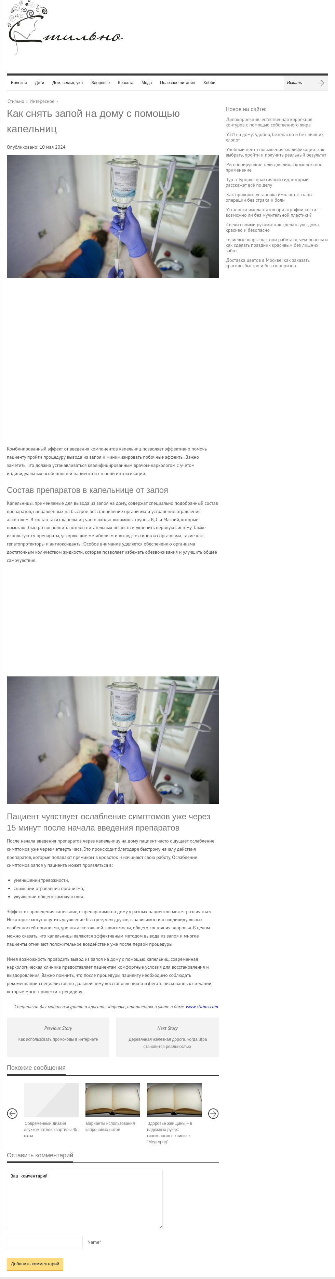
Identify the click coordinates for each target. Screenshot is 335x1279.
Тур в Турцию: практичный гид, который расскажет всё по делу (267, 182)
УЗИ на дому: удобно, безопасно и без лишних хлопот (275, 137)
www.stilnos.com (202, 1007)
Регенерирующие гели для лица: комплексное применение (274, 167)
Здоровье (101, 82)
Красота (125, 82)
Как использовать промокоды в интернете (58, 1039)
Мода (147, 82)
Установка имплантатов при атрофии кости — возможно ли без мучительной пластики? (273, 212)
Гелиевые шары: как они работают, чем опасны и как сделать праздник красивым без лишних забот (277, 245)
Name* (94, 1242)
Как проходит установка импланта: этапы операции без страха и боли (269, 197)
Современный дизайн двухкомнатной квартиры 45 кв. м (50, 1129)
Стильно (16, 101)
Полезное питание (177, 82)
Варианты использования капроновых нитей (110, 1126)
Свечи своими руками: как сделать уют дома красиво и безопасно (272, 227)
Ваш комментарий (85, 1199)
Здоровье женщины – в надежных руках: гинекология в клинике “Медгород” (169, 1132)
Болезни (19, 82)
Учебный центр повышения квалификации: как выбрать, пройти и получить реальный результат (276, 152)
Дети (39, 82)
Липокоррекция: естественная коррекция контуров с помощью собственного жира (269, 122)
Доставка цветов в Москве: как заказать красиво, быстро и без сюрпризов (268, 263)
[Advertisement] (74, 361)
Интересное (42, 101)
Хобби (209, 82)
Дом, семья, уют (67, 82)
